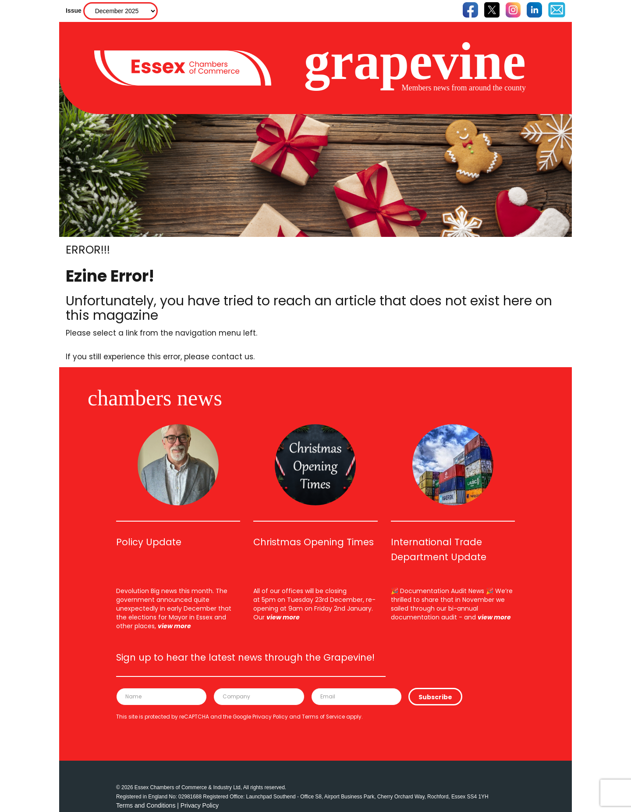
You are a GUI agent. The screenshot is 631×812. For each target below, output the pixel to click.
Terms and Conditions (145, 805)
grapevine (415, 61)
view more (174, 626)
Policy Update (148, 542)
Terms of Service (323, 716)
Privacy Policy (270, 716)
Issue (74, 10)
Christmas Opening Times (313, 542)
